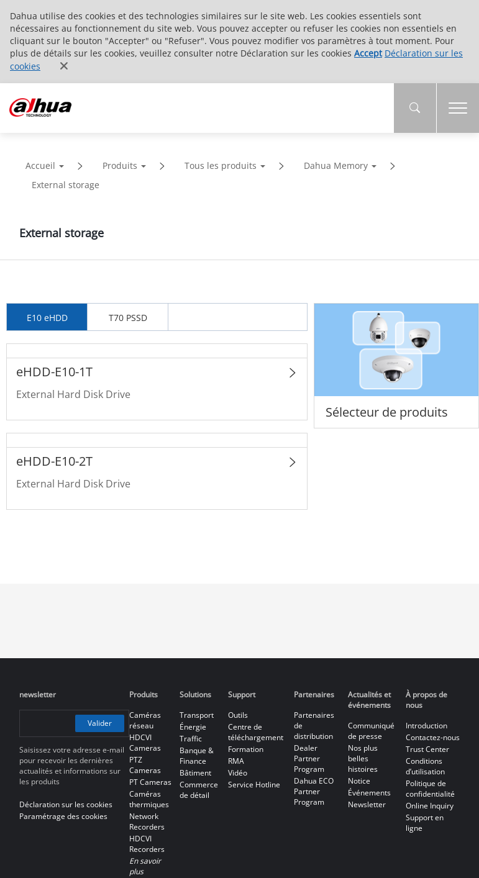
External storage (65, 185)
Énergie (193, 727)
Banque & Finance (197, 755)
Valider (100, 723)
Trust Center (427, 749)
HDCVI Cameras (145, 742)
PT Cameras (150, 782)
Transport (197, 715)
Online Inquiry (430, 805)
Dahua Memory (336, 165)
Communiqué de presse (371, 730)
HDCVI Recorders (147, 843)
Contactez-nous (433, 737)
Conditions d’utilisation (425, 766)
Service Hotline (254, 784)
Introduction (426, 725)
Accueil (40, 165)
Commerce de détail (199, 789)
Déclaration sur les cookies (65, 804)
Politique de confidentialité (430, 788)
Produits (120, 165)
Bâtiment (195, 772)
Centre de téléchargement (255, 732)
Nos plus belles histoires (363, 758)
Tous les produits (221, 165)
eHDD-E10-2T (54, 461)
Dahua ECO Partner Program (314, 791)
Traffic (191, 738)
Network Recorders (147, 821)
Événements (369, 792)
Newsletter (367, 804)
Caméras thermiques (149, 799)
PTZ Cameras (145, 765)
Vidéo (237, 772)
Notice (359, 781)
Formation (245, 749)
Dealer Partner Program (309, 758)
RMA (236, 761)
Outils (238, 715)
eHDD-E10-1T (54, 371)
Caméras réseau (145, 720)
